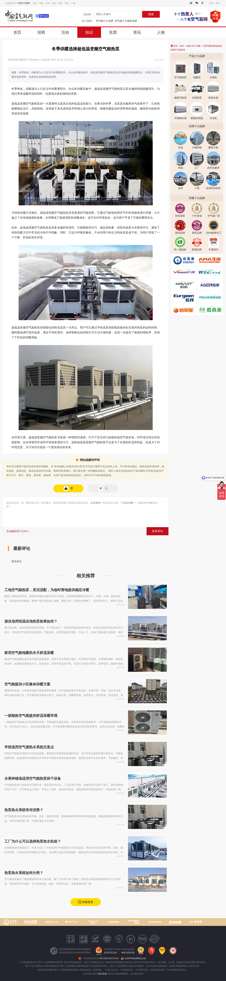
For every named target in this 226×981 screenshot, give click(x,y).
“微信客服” (102, 974)
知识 (54, 3)
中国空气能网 (23, 3)
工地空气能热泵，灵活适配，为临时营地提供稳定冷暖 (46, 590)
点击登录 (96, 502)
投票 (60, 3)
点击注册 (129, 502)
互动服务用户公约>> (17, 531)
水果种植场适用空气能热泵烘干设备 (32, 778)
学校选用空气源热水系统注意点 (29, 747)
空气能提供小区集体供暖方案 (27, 684)
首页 (35, 3)
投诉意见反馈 (110, 952)
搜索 (151, 14)
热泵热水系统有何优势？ (23, 810)
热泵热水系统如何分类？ (23, 873)
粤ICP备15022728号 (109, 958)
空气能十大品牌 (104, 20)
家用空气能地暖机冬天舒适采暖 (29, 653)
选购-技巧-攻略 (193, 46)
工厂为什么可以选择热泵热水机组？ (32, 841)
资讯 (67, 3)
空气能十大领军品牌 (126, 20)
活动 (48, 3)
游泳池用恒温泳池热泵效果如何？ (30, 621)
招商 (41, 3)
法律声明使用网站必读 (135, 958)
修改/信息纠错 (128, 952)
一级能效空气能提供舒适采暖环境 (30, 716)
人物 (73, 3)
